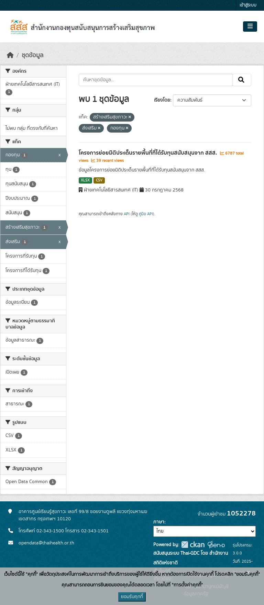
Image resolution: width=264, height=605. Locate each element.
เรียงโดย (162, 100)
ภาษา (158, 522)
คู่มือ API (146, 214)
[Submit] (241, 80)
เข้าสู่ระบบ (248, 5)
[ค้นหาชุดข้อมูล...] (156, 80)
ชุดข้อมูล (32, 55)
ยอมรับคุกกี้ (132, 596)
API (127, 214)
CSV (99, 180)
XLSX (85, 180)
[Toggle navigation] (250, 26)
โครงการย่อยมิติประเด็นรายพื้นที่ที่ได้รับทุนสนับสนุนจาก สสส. (148, 152)
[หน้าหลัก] (10, 55)
